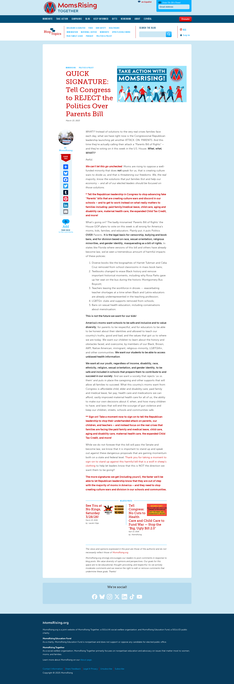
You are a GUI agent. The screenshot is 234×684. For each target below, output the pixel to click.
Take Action (62, 18)
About (137, 18)
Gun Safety (101, 28)
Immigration (72, 32)
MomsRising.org (72, 7)
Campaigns (77, 18)
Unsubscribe (106, 669)
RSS (184, 29)
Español (148, 18)
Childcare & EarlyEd (76, 28)
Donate (185, 19)
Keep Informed (101, 18)
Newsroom (126, 18)
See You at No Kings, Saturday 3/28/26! (94, 511)
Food (90, 28)
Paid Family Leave (75, 36)
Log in (186, 35)
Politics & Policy (104, 36)
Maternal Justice (89, 32)
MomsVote (48, 18)
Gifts (114, 18)
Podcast (89, 36)
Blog (88, 18)
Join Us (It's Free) (171, 2)
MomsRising (71, 67)
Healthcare (114, 28)
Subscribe (119, 669)
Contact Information (53, 669)
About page (86, 660)
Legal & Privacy (90, 669)
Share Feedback (73, 669)
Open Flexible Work (121, 32)
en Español (146, 2)
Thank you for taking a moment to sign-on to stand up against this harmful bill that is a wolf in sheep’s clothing (126, 461)
